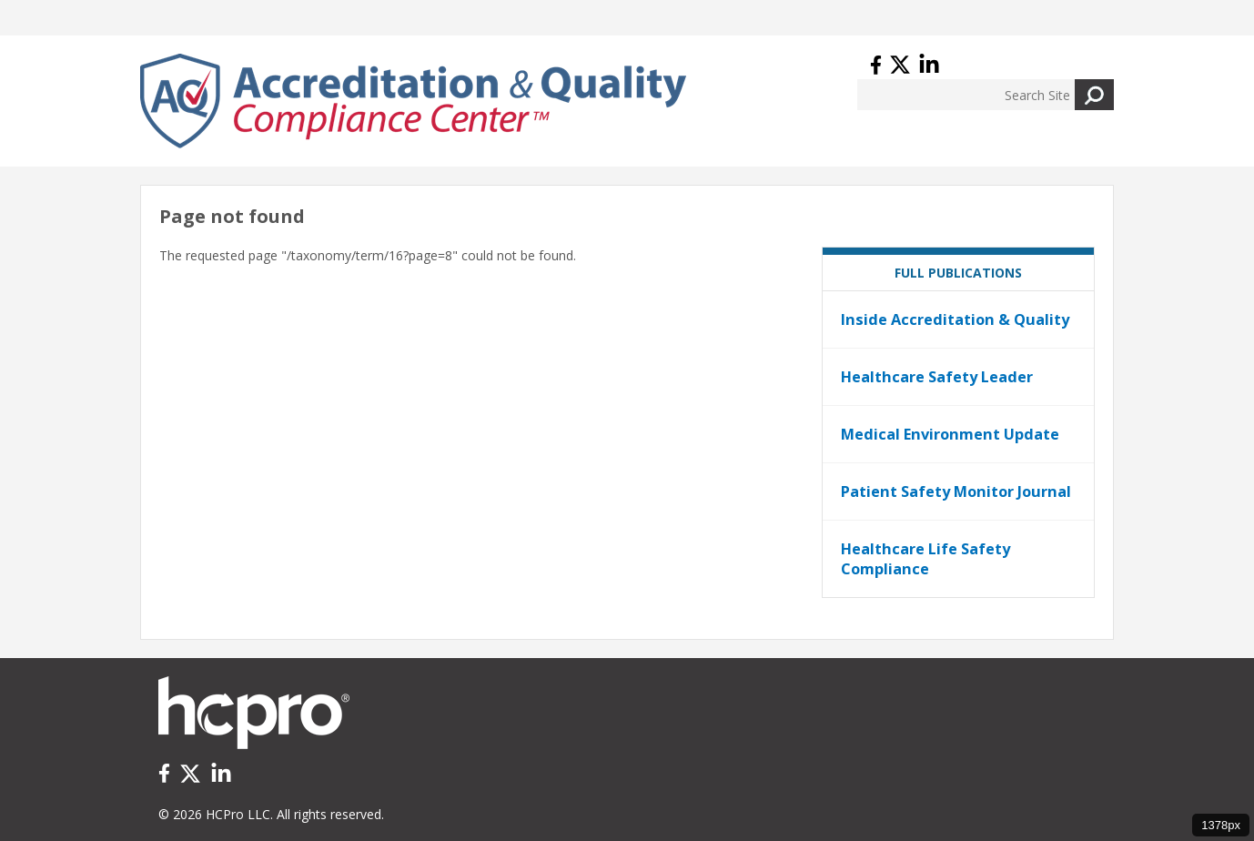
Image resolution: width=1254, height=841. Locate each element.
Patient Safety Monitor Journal (956, 491)
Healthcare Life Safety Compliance (925, 559)
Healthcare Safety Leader (937, 377)
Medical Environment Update (950, 434)
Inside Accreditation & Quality (955, 319)
